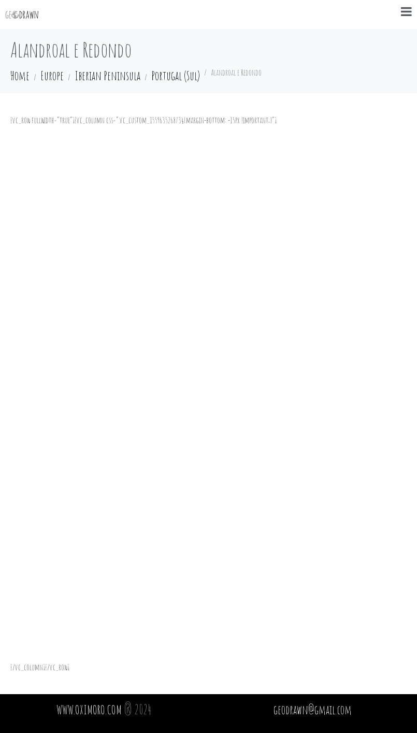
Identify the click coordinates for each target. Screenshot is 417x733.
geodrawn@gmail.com (313, 709)
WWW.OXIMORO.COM (89, 709)
